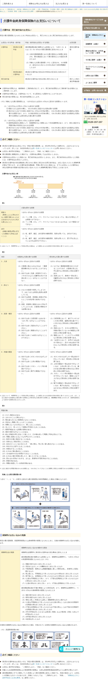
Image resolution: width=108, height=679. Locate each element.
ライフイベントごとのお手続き (94, 68)
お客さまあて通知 (92, 76)
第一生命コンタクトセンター (43, 148)
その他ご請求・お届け (94, 60)
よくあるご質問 (91, 83)
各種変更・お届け (92, 44)
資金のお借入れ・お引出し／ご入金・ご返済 (94, 52)
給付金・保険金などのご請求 (94, 36)
